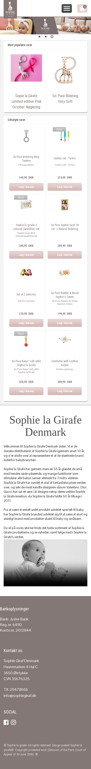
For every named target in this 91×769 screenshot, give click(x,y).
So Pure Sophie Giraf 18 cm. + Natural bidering (65, 227)
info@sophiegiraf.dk (20, 695)
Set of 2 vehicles (26, 294)
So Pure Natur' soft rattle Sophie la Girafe (26, 363)
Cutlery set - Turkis (65, 158)
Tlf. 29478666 (16, 689)
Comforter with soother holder (64, 363)
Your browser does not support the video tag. (45, 562)
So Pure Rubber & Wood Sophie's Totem (65, 295)
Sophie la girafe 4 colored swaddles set (26, 227)
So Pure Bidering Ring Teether (26, 158)
